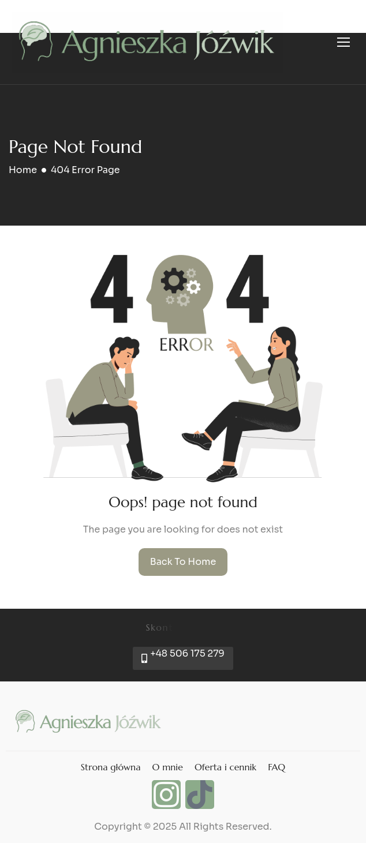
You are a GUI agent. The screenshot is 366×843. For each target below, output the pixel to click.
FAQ (276, 767)
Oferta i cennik (225, 767)
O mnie (167, 767)
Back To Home (183, 562)
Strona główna (111, 767)
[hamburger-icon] (343, 42)
